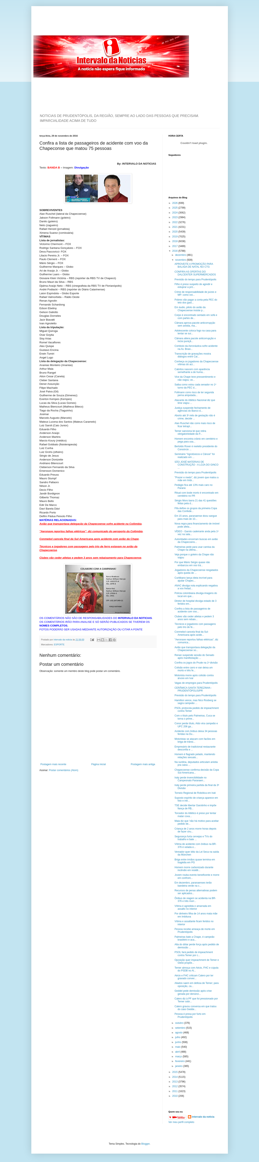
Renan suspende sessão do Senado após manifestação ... (194, 656)
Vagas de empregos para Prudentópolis (196, 682)
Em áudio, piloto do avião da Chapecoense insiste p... (189, 309)
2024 (175, 212)
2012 (175, 1086)
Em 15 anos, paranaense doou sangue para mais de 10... (195, 517)
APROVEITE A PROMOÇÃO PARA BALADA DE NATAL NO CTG (193, 265)
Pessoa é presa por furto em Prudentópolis (189, 1015)
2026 (175, 203)
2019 (175, 236)
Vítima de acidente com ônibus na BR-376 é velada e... (195, 845)
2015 (175, 1072)
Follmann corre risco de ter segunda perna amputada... (194, 394)
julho (178, 1037)
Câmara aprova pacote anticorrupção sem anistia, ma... (194, 324)
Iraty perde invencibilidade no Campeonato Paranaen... (190, 779)
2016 (175, 250)
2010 (175, 1096)
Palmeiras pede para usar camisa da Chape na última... (194, 548)
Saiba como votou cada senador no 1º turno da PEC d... (195, 386)
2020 (175, 231)
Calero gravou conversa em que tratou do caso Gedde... (195, 1008)
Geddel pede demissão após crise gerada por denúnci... (192, 992)
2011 (175, 1091)
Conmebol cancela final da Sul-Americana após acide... (191, 633)
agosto (179, 1032)
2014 (175, 1077)
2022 (175, 222)
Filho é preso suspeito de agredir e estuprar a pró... (193, 286)
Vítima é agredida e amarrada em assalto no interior (192, 907)
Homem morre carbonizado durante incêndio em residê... (193, 869)
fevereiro (180, 1061)
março (179, 1056)
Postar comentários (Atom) (63, 770)
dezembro (181, 255)
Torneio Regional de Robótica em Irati (195, 793)
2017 (175, 246)
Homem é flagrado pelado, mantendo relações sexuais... (194, 756)
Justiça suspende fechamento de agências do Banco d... (192, 409)
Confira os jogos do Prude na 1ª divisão (196, 662)
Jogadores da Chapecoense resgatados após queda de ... (196, 571)
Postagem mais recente (53, 764)
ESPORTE (59, 644)
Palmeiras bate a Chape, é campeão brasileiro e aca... (194, 938)
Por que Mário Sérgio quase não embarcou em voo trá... (192, 564)
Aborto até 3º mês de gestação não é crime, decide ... (194, 417)
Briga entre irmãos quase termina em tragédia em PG (194, 861)
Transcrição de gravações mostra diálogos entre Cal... (192, 355)
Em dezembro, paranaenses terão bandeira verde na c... (192, 884)
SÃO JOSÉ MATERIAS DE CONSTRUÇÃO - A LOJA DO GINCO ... (196, 464)
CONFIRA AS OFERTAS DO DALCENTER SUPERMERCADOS (195, 273)
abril (177, 1051)
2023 (175, 217)
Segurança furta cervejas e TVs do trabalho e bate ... (193, 838)
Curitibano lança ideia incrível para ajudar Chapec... (193, 579)
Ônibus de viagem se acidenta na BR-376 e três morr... (195, 900)
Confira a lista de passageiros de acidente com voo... (192, 610)
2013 (175, 1081)
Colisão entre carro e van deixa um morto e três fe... (193, 669)
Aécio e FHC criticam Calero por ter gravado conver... (193, 977)
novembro (181, 259)
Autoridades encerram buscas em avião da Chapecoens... (196, 540)
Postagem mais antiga (143, 764)
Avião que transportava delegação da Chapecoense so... (194, 649)
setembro (180, 1027)
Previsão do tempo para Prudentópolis (195, 279)
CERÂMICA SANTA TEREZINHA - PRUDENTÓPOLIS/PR (193, 689)
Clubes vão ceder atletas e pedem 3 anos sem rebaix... (194, 618)
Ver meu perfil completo (181, 1122)
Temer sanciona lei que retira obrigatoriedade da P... (190, 432)
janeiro (179, 1066)
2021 (175, 227)
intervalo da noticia (63, 639)
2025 (175, 207)
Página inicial (98, 764)
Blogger (145, 1143)
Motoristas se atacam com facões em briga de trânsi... (194, 740)
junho (178, 1042)
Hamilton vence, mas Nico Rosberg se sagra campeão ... (195, 702)
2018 (175, 241)
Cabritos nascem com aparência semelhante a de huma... (192, 371)
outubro (179, 1023)
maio (178, 1046)
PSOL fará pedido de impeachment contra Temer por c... (193, 954)
